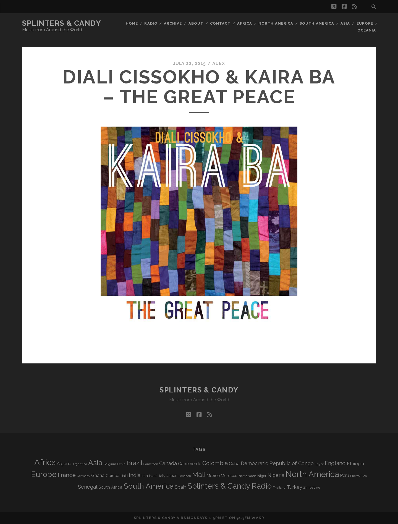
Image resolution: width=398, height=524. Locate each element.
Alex (218, 63)
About (195, 23)
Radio (150, 23)
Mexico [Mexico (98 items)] (213, 475)
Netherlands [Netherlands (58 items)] (247, 476)
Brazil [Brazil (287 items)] (134, 463)
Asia (345, 23)
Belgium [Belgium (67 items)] (109, 464)
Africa (244, 23)
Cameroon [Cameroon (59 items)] (150, 464)
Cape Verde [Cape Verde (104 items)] (189, 463)
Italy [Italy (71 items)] (161, 476)
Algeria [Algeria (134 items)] (64, 463)
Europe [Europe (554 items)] (44, 474)
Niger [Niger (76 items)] (261, 476)
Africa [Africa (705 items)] (45, 462)
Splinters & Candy (61, 23)
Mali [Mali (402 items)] (199, 474)
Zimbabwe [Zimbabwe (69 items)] (311, 487)
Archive (173, 23)
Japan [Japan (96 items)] (171, 475)
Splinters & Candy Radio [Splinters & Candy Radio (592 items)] (229, 486)
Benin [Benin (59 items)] (121, 464)
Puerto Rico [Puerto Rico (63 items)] (358, 476)
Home (132, 23)
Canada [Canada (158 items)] (168, 463)
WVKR (258, 518)
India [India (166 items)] (134, 475)
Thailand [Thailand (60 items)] (279, 487)
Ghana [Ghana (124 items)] (97, 475)
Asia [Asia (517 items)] (95, 462)
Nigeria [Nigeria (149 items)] (276, 475)
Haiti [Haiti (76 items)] (124, 476)
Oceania (366, 30)
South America (317, 23)
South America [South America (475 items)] (149, 486)
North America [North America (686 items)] (312, 474)
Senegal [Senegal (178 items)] (87, 487)
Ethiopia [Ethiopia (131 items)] (355, 463)
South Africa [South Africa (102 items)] (110, 487)
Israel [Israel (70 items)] (153, 476)
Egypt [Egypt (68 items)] (319, 464)
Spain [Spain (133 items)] (180, 487)
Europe (365, 23)
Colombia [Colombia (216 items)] (215, 463)
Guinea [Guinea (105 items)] (112, 475)
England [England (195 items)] (335, 463)
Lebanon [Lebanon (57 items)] (185, 476)
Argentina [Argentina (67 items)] (79, 464)
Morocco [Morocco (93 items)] (229, 475)
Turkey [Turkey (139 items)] (294, 487)
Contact (220, 23)
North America (275, 23)
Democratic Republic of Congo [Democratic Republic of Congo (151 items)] (277, 463)
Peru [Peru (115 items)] (344, 475)
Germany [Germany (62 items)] (83, 476)
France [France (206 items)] (67, 475)
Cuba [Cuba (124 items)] (234, 463)
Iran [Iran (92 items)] (145, 475)
